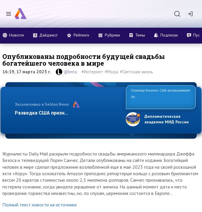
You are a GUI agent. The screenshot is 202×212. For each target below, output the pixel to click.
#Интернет (92, 71)
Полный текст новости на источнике (39, 205)
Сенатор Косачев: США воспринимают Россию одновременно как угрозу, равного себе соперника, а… (160, 96)
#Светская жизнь (136, 71)
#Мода (111, 71)
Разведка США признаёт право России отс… (66, 113)
